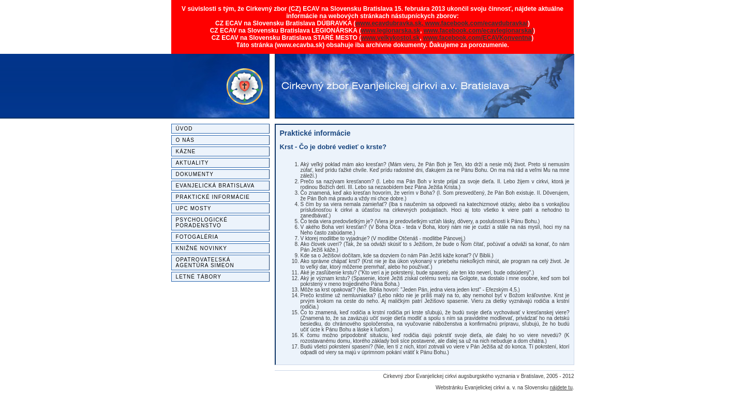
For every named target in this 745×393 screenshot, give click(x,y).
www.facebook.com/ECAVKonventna (477, 37)
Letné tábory (199, 277)
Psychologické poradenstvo (202, 222)
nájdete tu (561, 387)
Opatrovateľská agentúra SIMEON (205, 262)
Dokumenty (195, 174)
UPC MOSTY (194, 208)
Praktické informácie (213, 197)
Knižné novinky (201, 248)
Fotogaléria (197, 237)
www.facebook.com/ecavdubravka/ (476, 23)
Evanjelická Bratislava (215, 185)
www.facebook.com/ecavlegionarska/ (478, 30)
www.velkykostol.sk (390, 37)
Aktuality (192, 163)
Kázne (186, 151)
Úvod (184, 129)
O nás (185, 140)
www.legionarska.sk (390, 30)
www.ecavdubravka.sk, (390, 23)
